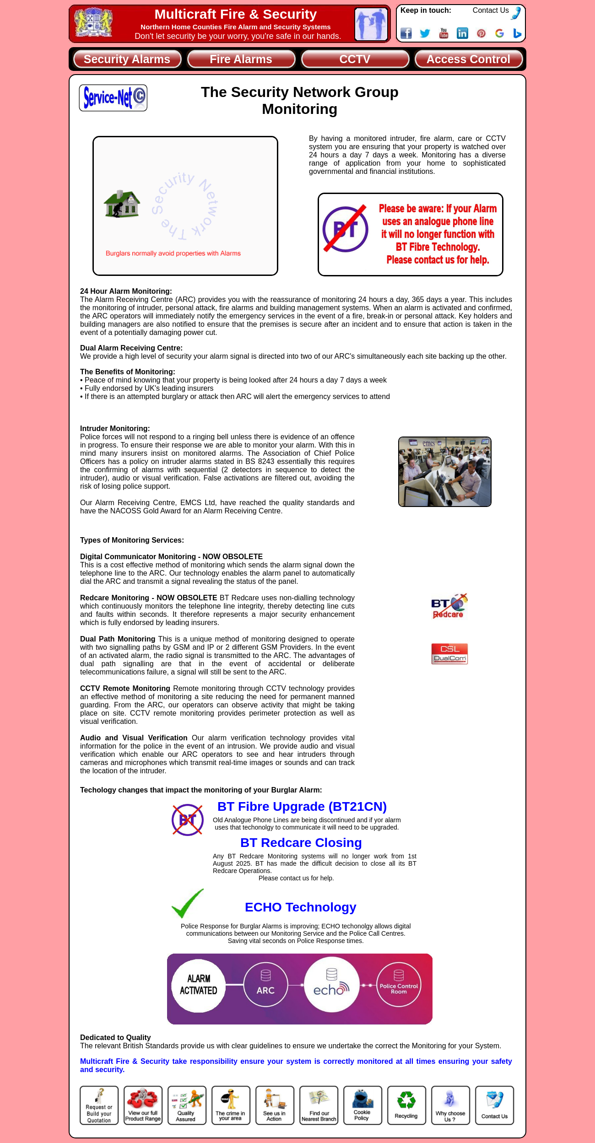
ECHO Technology (301, 907)
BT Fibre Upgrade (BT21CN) (302, 806)
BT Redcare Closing (301, 843)
